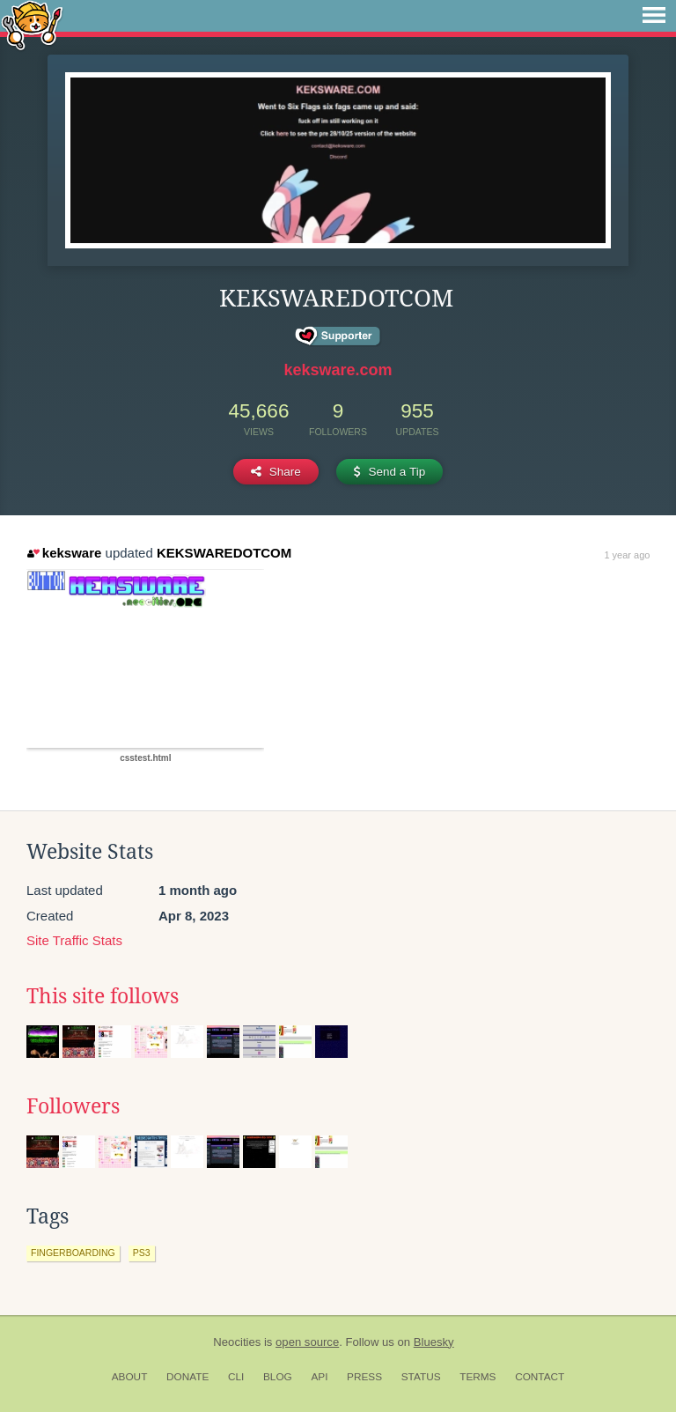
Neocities (237, 1342)
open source (307, 1342)
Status (421, 1377)
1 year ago (627, 555)
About (130, 1377)
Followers (73, 1106)
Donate (187, 1377)
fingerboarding (73, 1252)
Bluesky (434, 1342)
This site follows (102, 996)
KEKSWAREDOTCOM (224, 552)
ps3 (142, 1252)
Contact (539, 1377)
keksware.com (337, 370)
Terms (477, 1377)
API (319, 1377)
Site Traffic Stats (74, 940)
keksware (64, 552)
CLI (236, 1377)
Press (364, 1377)
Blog (277, 1377)
